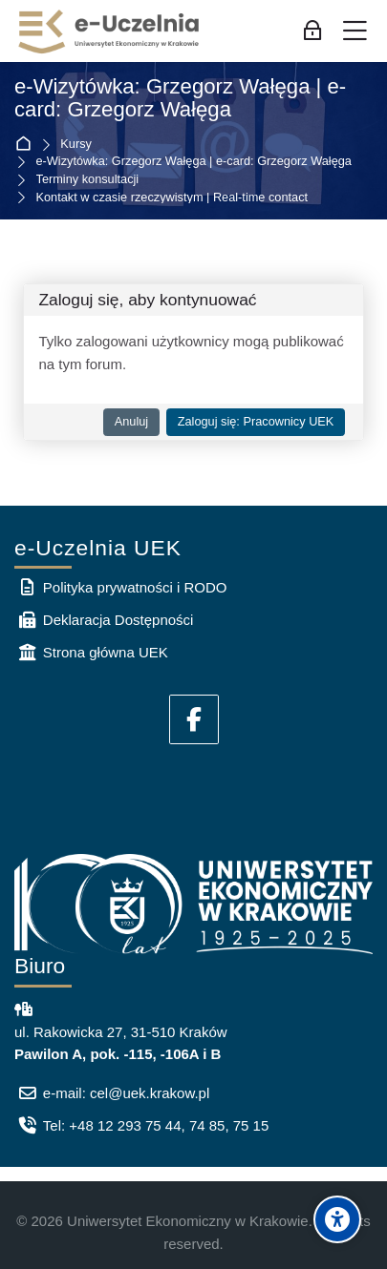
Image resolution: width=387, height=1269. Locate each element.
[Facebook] (194, 719)
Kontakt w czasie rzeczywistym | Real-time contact (172, 198)
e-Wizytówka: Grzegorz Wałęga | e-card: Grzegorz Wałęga (180, 98)
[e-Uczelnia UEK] (109, 31)
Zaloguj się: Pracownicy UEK (256, 421)
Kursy (76, 144)
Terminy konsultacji (88, 180)
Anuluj (131, 421)
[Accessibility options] (337, 1219)
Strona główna (27, 144)
